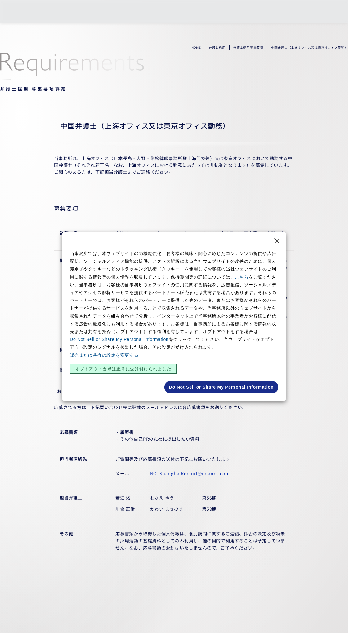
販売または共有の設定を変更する (104, 355)
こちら (241, 276)
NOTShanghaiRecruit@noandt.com (190, 473)
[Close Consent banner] (277, 241)
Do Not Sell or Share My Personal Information (119, 339)
